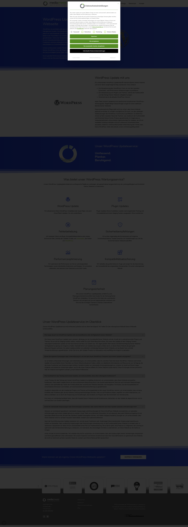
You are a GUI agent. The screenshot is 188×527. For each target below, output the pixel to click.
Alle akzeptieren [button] (94, 41)
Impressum (112, 57)
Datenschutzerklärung (97, 27)
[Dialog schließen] (118, 3)
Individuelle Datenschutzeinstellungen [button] (94, 51)
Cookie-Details (76, 57)
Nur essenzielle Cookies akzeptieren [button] (94, 46)
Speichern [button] (94, 36)
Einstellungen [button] (80, 28)
